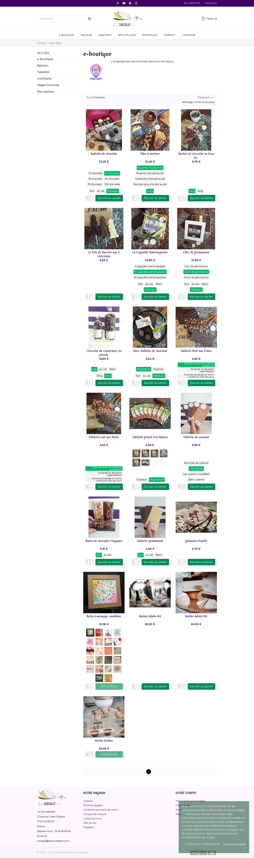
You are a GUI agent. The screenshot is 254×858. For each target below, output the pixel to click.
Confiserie (44, 78)
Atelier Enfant (104, 741)
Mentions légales (93, 805)
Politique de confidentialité (202, 844)
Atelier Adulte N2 (196, 616)
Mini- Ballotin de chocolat (150, 351)
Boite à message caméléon (104, 616)
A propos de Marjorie (95, 814)
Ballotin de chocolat (104, 154)
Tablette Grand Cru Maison (150, 437)
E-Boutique (66, 35)
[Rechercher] (65, 19)
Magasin (86, 35)
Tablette (43, 72)
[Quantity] (89, 198)
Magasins (88, 827)
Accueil (43, 53)
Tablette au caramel (196, 437)
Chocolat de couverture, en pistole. (103, 353)
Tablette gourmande (150, 541)
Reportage (149, 35)
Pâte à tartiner (150, 154)
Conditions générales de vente (100, 809)
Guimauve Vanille (196, 541)
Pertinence (204, 97)
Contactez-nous (92, 818)
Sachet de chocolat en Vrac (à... (196, 155)
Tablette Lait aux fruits (104, 437)
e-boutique (45, 59)
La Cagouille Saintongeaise (150, 252)
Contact (169, 35)
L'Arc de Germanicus (196, 252)
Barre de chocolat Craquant (104, 541)
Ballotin (42, 65)
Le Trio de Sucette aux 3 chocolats (104, 254)
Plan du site (90, 822)
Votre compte (186, 793)
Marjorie (105, 35)
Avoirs (179, 809)
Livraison (188, 35)
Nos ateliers (127, 35)
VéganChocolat (48, 85)
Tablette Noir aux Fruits (196, 351)
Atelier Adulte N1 (150, 616)
